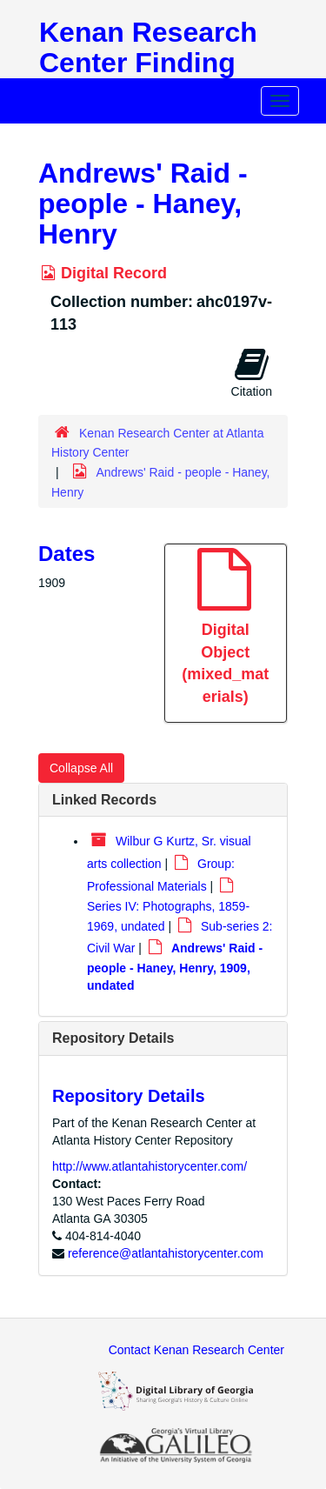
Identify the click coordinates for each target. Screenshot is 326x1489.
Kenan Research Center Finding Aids (148, 63)
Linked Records (104, 799)
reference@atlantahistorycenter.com (165, 1253)
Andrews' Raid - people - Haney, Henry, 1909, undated (175, 966)
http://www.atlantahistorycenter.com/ (149, 1166)
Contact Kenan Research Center (196, 1350)
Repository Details (113, 1038)
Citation (251, 372)
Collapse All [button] (81, 768)
